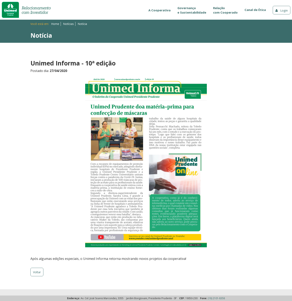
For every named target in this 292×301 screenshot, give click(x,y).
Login (281, 10)
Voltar (37, 272)
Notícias (68, 24)
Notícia (82, 24)
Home (55, 24)
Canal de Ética (255, 10)
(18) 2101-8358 (216, 298)
